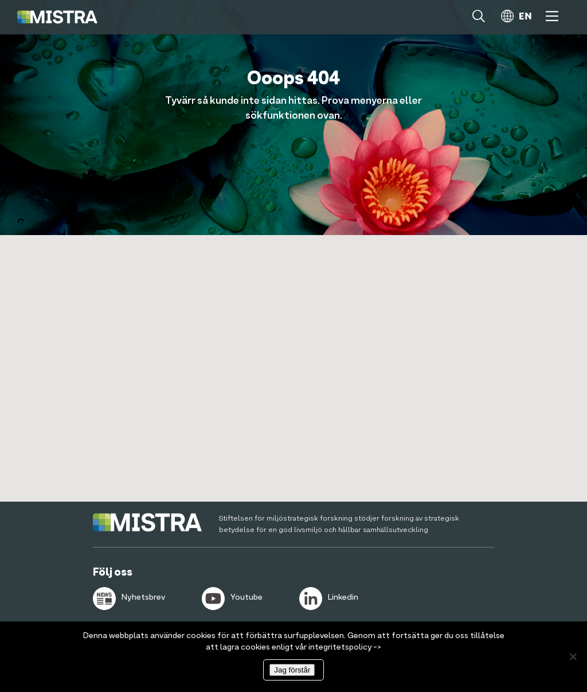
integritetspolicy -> (344, 647)
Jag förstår (292, 670)
